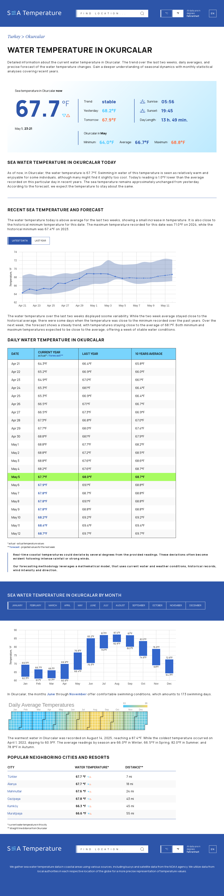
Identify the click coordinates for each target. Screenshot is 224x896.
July (105, 605)
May (80, 605)
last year (41, 240)
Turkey (13, 37)
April (67, 605)
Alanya (11, 784)
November (176, 605)
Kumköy (12, 806)
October (157, 605)
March (53, 605)
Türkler (12, 777)
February (35, 605)
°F (178, 13)
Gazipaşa (13, 799)
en (212, 849)
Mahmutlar (14, 791)
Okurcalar (35, 37)
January (17, 605)
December (195, 605)
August (120, 605)
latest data (20, 240)
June (93, 605)
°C (167, 13)
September (138, 605)
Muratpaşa (14, 813)
